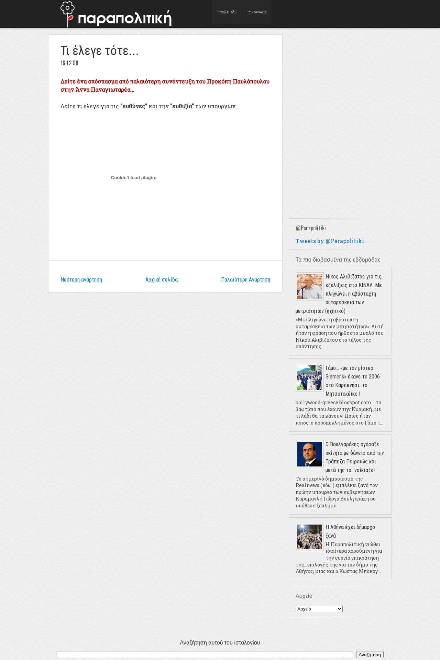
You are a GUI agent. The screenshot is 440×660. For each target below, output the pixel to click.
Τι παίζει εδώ (227, 13)
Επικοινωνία (257, 13)
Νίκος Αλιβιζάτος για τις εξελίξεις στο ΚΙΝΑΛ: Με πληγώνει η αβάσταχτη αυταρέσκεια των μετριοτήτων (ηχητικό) (339, 293)
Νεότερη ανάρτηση (81, 279)
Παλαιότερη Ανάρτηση (245, 279)
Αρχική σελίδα (161, 279)
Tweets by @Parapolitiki (330, 240)
